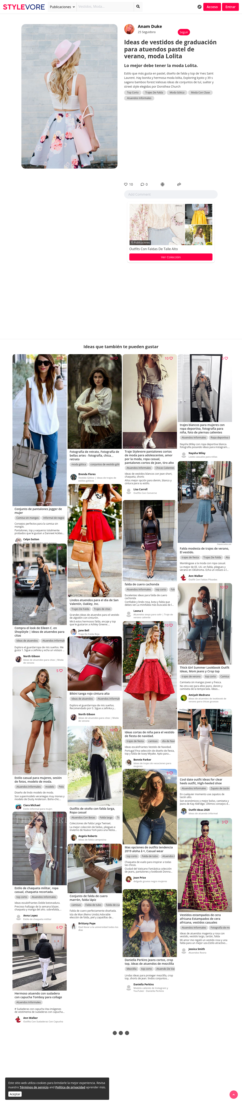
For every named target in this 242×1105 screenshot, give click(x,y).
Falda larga (106, 814)
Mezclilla (132, 969)
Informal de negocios (55, 511)
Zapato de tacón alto (223, 785)
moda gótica (79, 460)
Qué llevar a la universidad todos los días (96, 926)
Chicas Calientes (165, 467)
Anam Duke (150, 26)
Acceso (212, 7)
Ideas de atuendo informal (203, 810)
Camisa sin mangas (27, 511)
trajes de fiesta (190, 553)
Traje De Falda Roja (88, 628)
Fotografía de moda (222, 923)
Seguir (184, 32)
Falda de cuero (114, 902)
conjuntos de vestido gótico (106, 460)
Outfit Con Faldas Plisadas (203, 575)
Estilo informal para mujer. (38, 804)
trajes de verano (191, 676)
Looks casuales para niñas (203, 453)
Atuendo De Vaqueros (169, 969)
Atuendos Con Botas (83, 814)
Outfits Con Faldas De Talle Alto (153, 249)
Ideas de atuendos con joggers (40, 536)
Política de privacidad (70, 1087)
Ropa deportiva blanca (224, 434)
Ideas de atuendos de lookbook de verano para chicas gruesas (207, 700)
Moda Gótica (177, 92)
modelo (49, 782)
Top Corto (132, 92)
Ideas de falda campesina (92, 836)
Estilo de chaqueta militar (37, 915)
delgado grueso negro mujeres (150, 881)
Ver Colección (171, 257)
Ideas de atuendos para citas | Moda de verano (40, 657)
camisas (153, 736)
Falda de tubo (150, 856)
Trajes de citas (102, 604)
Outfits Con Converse (145, 492)
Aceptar (15, 1094)
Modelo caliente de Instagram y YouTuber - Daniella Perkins (150, 990)
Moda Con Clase (200, 92)
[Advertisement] (171, 141)
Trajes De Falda (154, 92)
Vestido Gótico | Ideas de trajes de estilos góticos (97, 475)
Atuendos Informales (139, 98)
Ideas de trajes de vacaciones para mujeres (152, 760)
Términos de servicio (34, 1087)
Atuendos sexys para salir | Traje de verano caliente (151, 612)
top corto (161, 585)
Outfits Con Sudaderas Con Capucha (38, 1020)
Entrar (230, 7)
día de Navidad (170, 736)
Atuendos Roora (197, 948)
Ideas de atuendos (27, 637)
